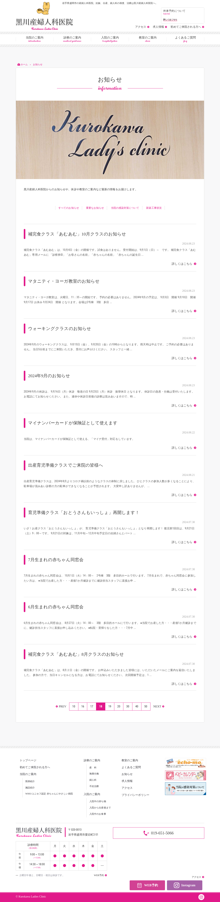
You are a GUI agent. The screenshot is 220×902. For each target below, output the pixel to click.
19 (109, 706)
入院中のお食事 (97, 814)
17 (91, 706)
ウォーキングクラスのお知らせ (59, 328)
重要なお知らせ (95, 207)
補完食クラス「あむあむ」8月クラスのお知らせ (76, 654)
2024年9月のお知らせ (49, 375)
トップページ (28, 760)
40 (136, 706)
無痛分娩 (94, 773)
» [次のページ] (158, 706)
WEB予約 (147, 885)
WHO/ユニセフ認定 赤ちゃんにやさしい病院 (49, 793)
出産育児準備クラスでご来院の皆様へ (65, 465)
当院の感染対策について (125, 207)
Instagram (184, 885)
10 (73, 706)
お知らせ (127, 774)
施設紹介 (30, 787)
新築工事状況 (154, 207)
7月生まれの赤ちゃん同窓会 (56, 559)
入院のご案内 (110, 39)
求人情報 (127, 781)
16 (82, 706)
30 (127, 706)
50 (145, 706)
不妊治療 (94, 786)
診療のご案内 (72, 39)
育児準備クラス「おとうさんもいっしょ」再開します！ (84, 512)
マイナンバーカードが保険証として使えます (73, 422)
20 (118, 706)
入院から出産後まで (100, 807)
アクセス (127, 787)
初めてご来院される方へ (35, 767)
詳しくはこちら (182, 263)
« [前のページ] (61, 706)
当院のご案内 (34, 39)
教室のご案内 (148, 39)
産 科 (92, 767)
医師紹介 (30, 781)
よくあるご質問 (185, 39)
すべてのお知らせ (68, 207)
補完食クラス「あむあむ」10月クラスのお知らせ (77, 234)
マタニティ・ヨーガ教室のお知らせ (64, 281)
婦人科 (92, 780)
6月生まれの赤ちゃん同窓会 (56, 606)
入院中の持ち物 (97, 801)
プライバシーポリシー (135, 795)
